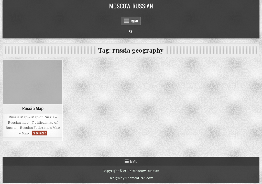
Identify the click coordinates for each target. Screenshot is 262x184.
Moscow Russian (131, 5)
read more (40, 133)
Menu (134, 21)
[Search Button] (130, 31)
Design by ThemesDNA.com (130, 178)
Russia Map (32, 108)
